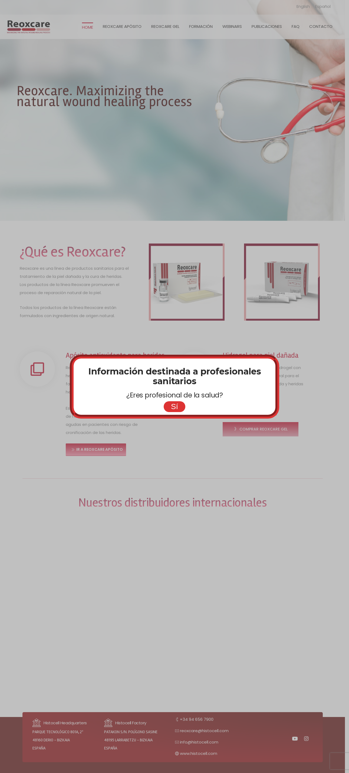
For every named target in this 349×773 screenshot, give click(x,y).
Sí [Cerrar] (174, 406)
